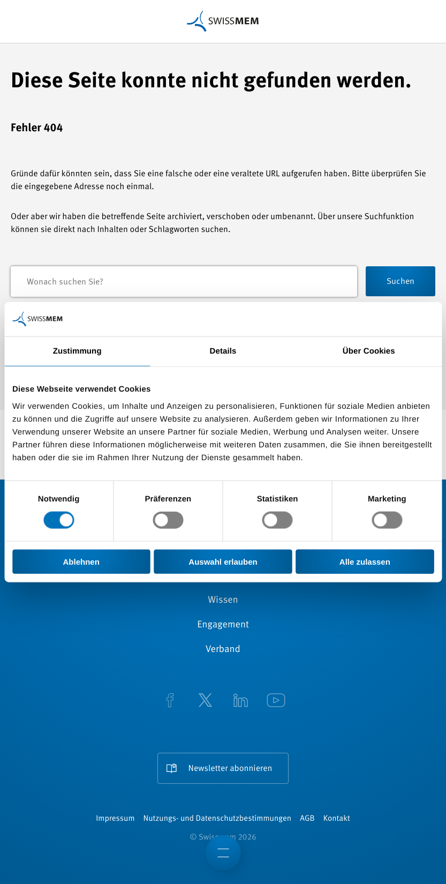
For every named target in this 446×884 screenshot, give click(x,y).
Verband (223, 650)
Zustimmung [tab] (77, 351)
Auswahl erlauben (222, 561)
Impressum (115, 819)
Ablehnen (81, 561)
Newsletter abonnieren (230, 769)
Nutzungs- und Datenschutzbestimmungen (217, 819)
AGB (307, 819)
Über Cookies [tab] (369, 351)
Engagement (223, 625)
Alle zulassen (364, 561)
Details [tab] (223, 351)
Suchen (400, 282)
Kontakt (336, 819)
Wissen (223, 600)
